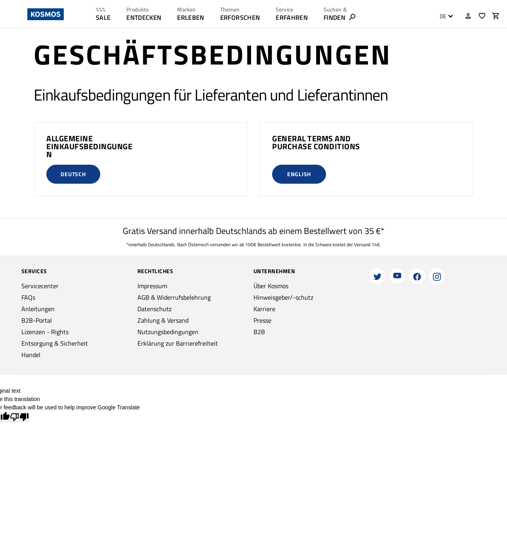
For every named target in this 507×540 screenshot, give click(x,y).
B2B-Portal (36, 320)
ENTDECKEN (143, 17)
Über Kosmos (271, 286)
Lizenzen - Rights (45, 332)
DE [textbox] (443, 16)
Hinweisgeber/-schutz (283, 297)
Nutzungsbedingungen (167, 332)
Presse (262, 320)
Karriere (264, 309)
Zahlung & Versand (163, 320)
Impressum (152, 286)
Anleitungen (38, 309)
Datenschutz (154, 309)
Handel (30, 354)
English (299, 174)
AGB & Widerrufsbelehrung (174, 297)
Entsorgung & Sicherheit (54, 343)
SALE (103, 17)
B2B (259, 332)
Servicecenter (40, 286)
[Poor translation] (19, 417)
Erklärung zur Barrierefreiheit (177, 343)
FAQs (28, 297)
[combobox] (444, 16)
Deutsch (73, 174)
